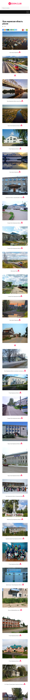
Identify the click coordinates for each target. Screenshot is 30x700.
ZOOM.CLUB (15, 3)
